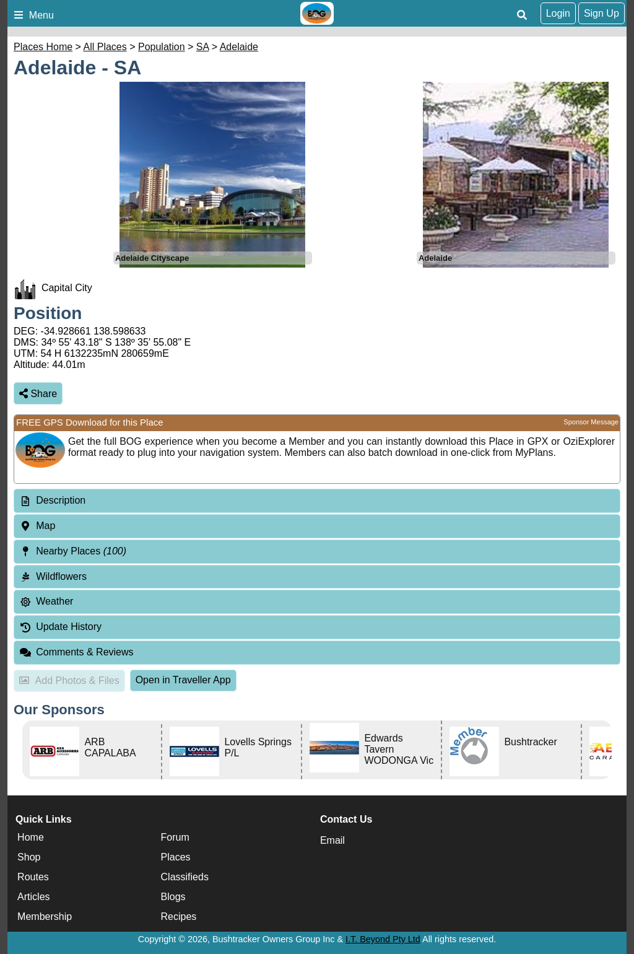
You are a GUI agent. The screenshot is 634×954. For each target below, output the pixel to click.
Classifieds (185, 877)
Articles (33, 896)
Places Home (43, 47)
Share (38, 393)
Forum (175, 837)
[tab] (317, 501)
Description (60, 500)
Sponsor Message (591, 422)
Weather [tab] (46, 601)
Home (30, 837)
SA (202, 47)
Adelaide (239, 47)
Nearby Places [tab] (72, 551)
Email (332, 840)
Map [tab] (37, 525)
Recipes (179, 916)
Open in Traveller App (183, 680)
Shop (28, 857)
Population (161, 47)
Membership (44, 916)
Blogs (173, 896)
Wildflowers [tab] (53, 576)
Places (176, 857)
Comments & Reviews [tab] (76, 652)
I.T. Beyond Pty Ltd (382, 939)
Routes (33, 877)
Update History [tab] (60, 626)
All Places (105, 47)
